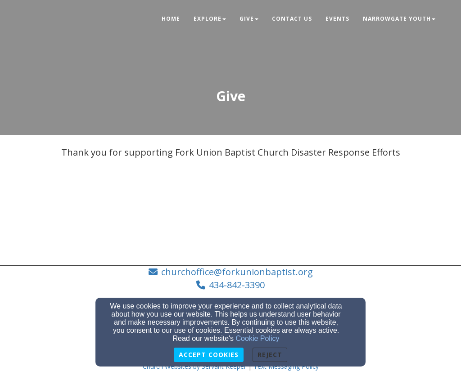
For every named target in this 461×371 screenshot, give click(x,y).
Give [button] (249, 18)
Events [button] (337, 18)
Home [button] (171, 18)
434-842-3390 (237, 285)
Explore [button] (210, 18)
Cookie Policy (258, 338)
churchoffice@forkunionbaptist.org (237, 272)
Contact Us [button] (292, 18)
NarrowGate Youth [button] (399, 18)
